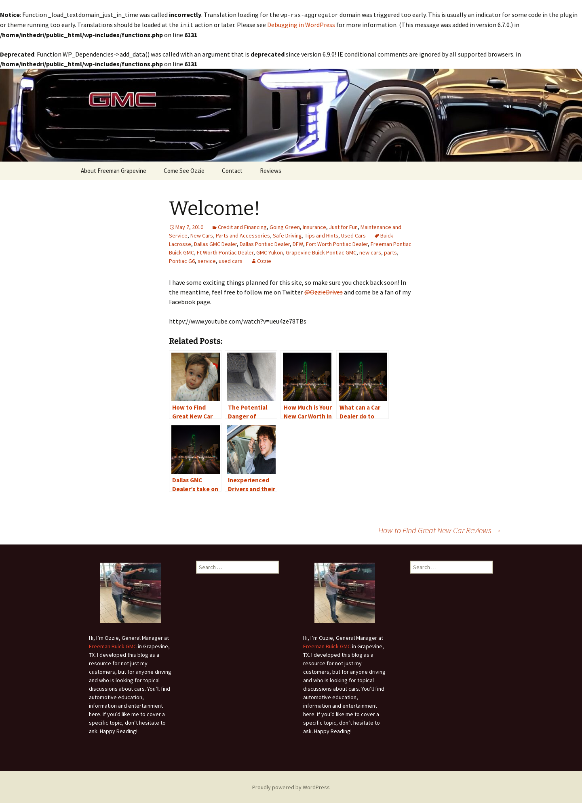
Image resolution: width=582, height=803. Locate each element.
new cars (370, 251)
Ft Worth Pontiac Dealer (225, 251)
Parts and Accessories (243, 234)
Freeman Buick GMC (113, 645)
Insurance (314, 226)
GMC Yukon (269, 251)
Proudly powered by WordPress (291, 786)
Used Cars (353, 234)
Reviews (270, 170)
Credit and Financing (242, 226)
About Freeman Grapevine (113, 170)
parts (390, 251)
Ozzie (264, 260)
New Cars (201, 234)
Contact (232, 170)
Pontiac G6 (182, 260)
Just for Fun (343, 226)
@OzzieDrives (323, 291)
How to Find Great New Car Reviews (439, 529)
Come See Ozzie (184, 170)
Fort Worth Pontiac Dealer (337, 243)
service (207, 260)
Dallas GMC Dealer (215, 243)
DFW (298, 243)
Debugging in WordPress (301, 24)
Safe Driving (287, 234)
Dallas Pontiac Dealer (265, 243)
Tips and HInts (321, 234)
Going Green (285, 226)
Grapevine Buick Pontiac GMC (321, 251)
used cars (230, 260)
